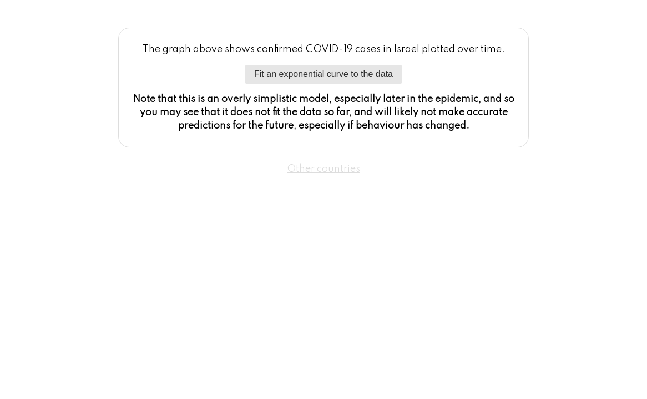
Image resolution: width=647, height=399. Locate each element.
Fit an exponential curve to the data (323, 74)
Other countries (323, 169)
